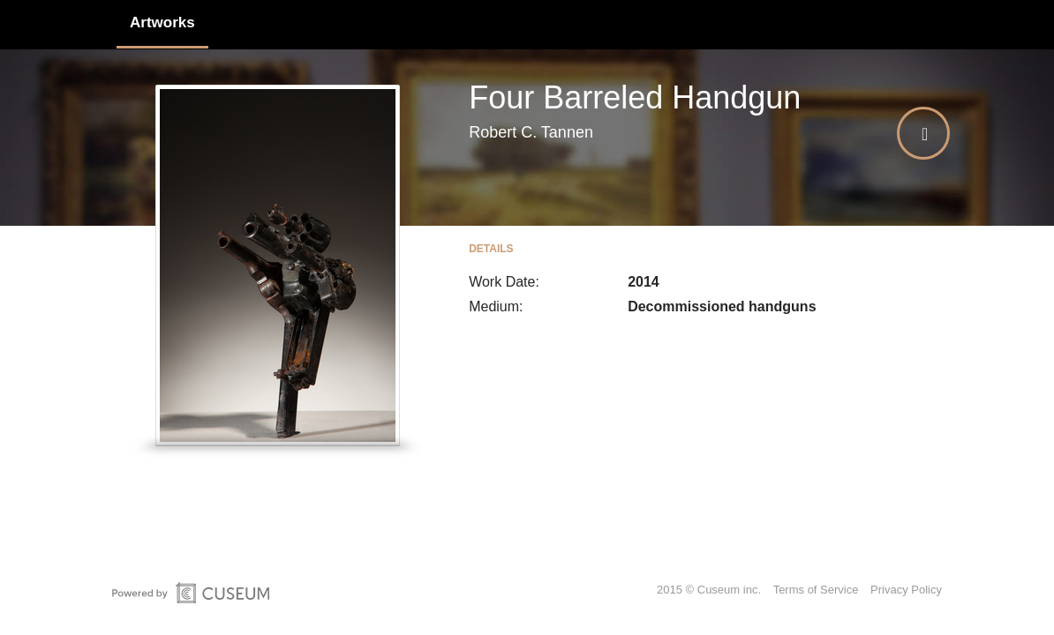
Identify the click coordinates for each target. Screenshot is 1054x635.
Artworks (162, 22)
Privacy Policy (906, 589)
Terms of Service (816, 589)
